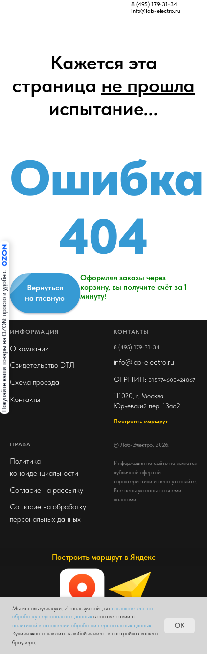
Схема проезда (34, 382)
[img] (56, 7)
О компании (29, 348)
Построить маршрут (141, 421)
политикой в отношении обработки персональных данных (81, 625)
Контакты (25, 399)
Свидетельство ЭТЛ (42, 365)
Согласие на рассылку (46, 490)
